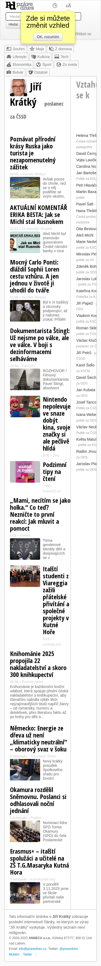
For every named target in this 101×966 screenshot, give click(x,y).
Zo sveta (66, 64)
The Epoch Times (42, 756)
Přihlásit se (82, 34)
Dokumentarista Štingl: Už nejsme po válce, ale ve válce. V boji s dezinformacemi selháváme (40, 344)
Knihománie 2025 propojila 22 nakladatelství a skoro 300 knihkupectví (38, 664)
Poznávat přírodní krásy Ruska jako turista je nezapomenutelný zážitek (32, 152)
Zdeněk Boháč (88, 266)
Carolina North (88, 166)
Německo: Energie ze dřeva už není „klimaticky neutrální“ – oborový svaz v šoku (38, 738)
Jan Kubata (85, 390)
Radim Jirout (86, 451)
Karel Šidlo (85, 365)
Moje (36, 49)
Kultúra (40, 56)
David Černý (86, 153)
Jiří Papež (84, 303)
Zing (56, 455)
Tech (61, 56)
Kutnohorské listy (43, 879)
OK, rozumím (48, 37)
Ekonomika (18, 64)
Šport (43, 64)
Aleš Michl (84, 235)
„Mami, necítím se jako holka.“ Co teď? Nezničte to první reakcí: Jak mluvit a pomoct (40, 514)
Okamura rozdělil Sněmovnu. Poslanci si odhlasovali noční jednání (38, 800)
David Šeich (86, 377)
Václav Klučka (88, 340)
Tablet (27, 954)
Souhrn (15, 49)
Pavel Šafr (85, 204)
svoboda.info (52, 644)
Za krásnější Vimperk (37, 229)
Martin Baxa (86, 192)
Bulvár (14, 72)
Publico (36, 818)
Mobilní (14, 954)
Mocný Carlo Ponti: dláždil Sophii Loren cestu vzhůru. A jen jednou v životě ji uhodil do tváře (34, 276)
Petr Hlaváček (88, 185)
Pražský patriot (32, 682)
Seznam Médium (34, 174)
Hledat (13, 24)
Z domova (60, 49)
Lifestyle (16, 56)
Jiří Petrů (83, 353)
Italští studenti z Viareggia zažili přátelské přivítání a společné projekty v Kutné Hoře (56, 600)
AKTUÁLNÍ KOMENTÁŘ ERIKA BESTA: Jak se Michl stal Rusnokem (38, 214)
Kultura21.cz (52, 491)
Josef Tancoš (87, 402)
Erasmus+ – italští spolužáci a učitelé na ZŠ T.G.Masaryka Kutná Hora (39, 861)
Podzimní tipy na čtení (55, 471)
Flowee (25, 535)
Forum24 (28, 366)
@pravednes (69, 949)
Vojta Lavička (87, 160)
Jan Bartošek (87, 173)
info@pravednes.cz (33, 949)
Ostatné (38, 72)
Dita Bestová (86, 229)
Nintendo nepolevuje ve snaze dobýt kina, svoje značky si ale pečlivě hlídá (57, 423)
